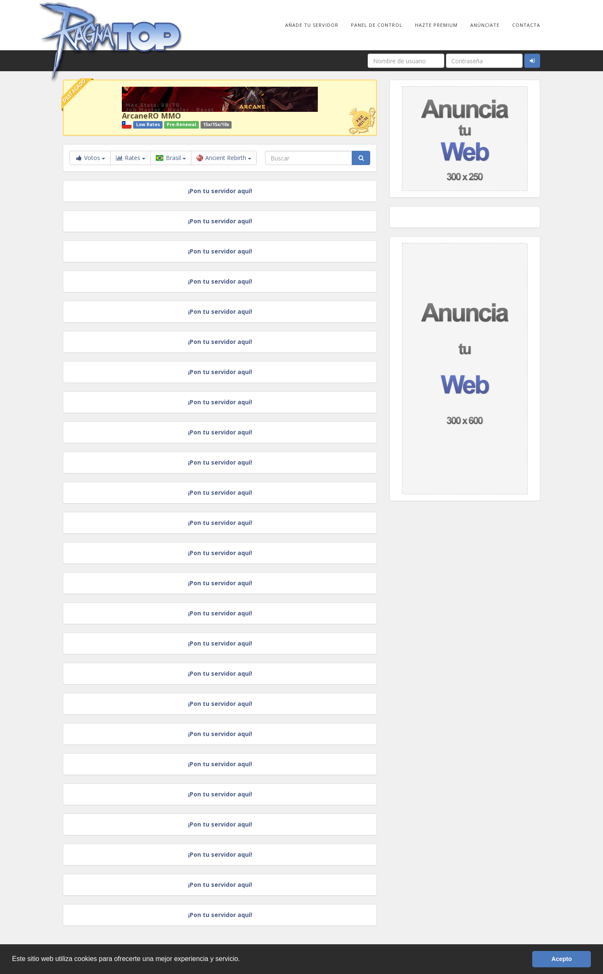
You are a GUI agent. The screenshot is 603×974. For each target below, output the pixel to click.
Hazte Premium (436, 25)
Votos (90, 158)
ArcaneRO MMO (151, 116)
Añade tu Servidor (311, 25)
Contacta (526, 25)
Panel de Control (376, 25)
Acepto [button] (561, 959)
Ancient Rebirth (223, 158)
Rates (130, 158)
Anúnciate (485, 25)
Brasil (171, 158)
